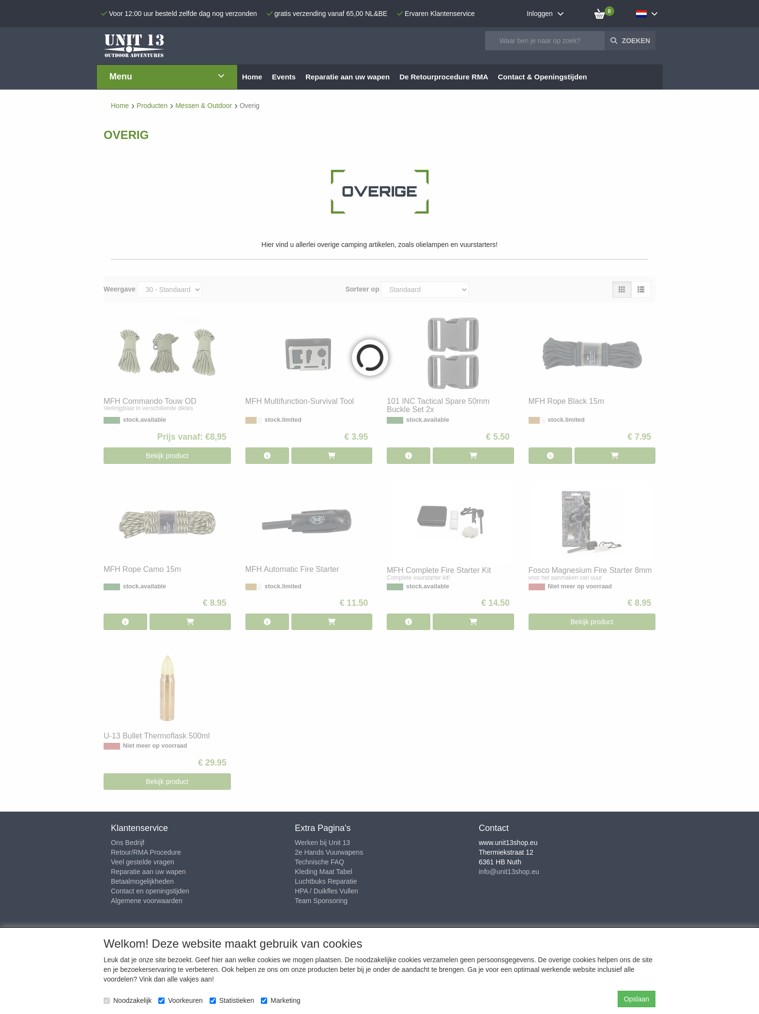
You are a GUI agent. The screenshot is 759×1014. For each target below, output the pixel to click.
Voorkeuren (180, 1000)
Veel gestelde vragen (142, 862)
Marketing (280, 1000)
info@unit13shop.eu (509, 872)
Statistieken (232, 1000)
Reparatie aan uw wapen (148, 872)
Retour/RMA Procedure (146, 852)
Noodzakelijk (128, 1000)
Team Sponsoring (321, 901)
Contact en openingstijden (150, 891)
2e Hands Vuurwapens (329, 852)
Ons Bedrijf (127, 842)
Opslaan (636, 999)
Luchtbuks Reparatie (326, 881)
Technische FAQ (319, 862)
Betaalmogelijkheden (142, 881)
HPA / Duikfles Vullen (326, 891)
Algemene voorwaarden (146, 901)
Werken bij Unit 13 (322, 842)
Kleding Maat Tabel (323, 872)
